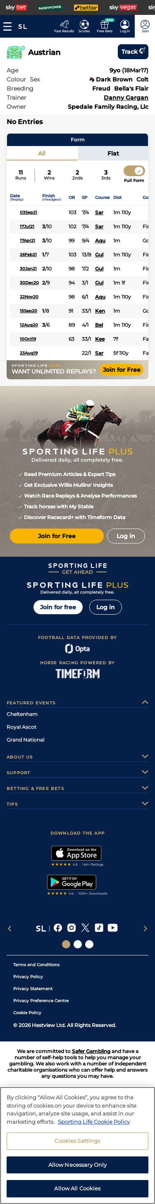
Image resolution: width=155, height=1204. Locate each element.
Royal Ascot (21, 727)
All (41, 153)
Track (133, 51)
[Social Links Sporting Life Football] (89, 944)
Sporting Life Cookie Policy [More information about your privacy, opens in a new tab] (94, 1147)
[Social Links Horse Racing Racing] (78, 944)
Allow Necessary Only (77, 1190)
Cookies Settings (77, 1166)
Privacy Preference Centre (41, 1000)
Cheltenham (22, 714)
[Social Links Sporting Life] (66, 944)
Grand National (25, 740)
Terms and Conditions (36, 964)
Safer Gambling (91, 1051)
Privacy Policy (28, 976)
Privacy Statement (32, 988)
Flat (113, 153)
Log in (105, 607)
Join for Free (122, 369)
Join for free (58, 607)
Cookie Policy (27, 1012)
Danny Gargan (126, 97)
